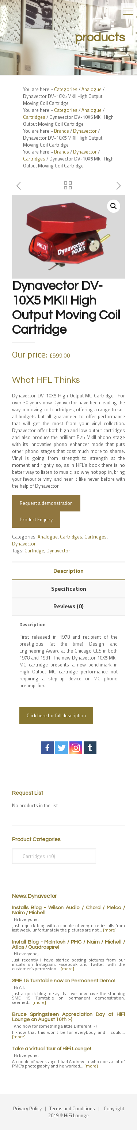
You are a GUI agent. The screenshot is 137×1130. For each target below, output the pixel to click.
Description (68, 570)
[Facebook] (47, 747)
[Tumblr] (90, 747)
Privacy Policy (27, 1108)
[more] (110, 929)
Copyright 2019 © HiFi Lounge (86, 1112)
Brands (61, 131)
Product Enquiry (36, 519)
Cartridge (34, 550)
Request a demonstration (46, 503)
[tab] (68, 571)
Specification (68, 588)
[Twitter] (61, 747)
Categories (65, 89)
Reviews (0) (68, 606)
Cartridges (34, 117)
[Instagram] (75, 747)
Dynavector (85, 131)
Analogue (91, 89)
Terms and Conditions (72, 1108)
